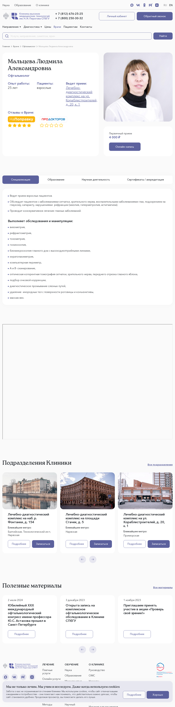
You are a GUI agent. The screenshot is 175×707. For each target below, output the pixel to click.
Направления (10, 26)
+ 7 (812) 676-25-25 (69, 14)
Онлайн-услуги (51, 679)
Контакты (86, 26)
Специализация (20, 179)
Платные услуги (47, 671)
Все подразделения (160, 464)
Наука (5, 5)
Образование (22, 5)
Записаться (41, 544)
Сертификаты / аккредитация (145, 179)
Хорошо (158, 694)
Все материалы (163, 587)
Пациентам (70, 26)
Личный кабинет (117, 16)
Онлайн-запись (123, 146)
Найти (163, 35)
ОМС (92, 675)
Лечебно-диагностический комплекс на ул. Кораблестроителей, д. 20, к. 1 (81, 96)
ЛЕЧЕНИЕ (48, 664)
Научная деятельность (96, 179)
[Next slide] (92, 559)
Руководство (97, 670)
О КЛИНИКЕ (96, 664)
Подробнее (18, 544)
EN (171, 5)
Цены (48, 26)
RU (165, 5)
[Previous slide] (82, 559)
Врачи (57, 26)
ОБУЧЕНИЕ (72, 664)
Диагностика (32, 26)
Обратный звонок (155, 16)
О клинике (42, 5)
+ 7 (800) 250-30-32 (69, 18)
